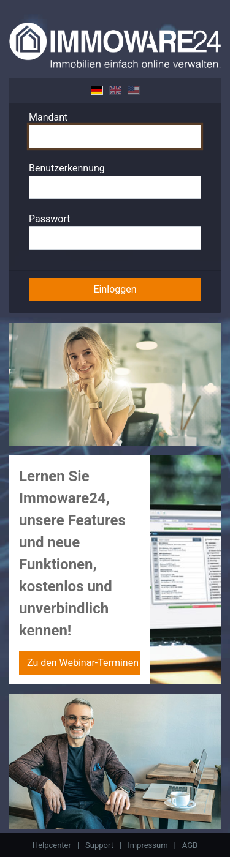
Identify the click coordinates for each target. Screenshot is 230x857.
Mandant (48, 117)
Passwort (49, 219)
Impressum (147, 845)
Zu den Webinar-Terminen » (83, 662)
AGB (189, 845)
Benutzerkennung (67, 168)
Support (99, 845)
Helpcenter (52, 845)
